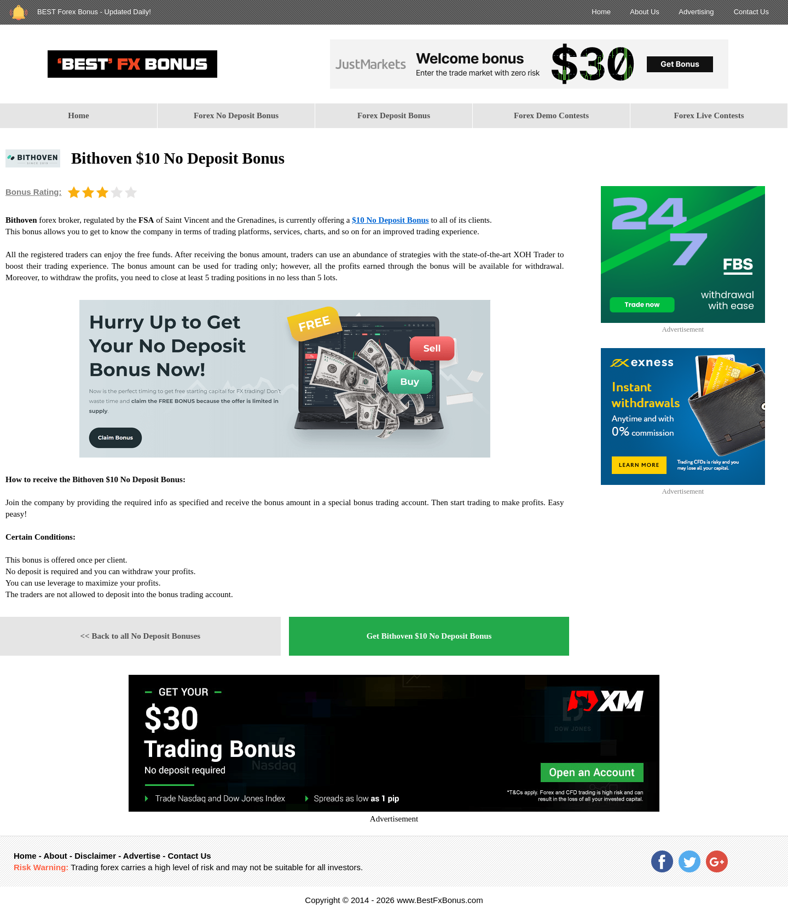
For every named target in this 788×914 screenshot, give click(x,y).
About (55, 855)
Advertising (696, 12)
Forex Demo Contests (551, 115)
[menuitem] (79, 115)
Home (601, 12)
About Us (644, 12)
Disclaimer (95, 855)
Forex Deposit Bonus (393, 115)
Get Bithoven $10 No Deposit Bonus (429, 636)
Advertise (141, 855)
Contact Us (751, 12)
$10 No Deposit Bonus (390, 220)
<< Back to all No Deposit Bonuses (140, 636)
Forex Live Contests (709, 115)
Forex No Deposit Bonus (236, 115)
